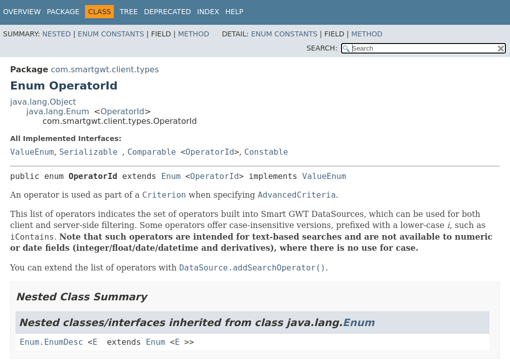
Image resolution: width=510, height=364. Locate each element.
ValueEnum (32, 152)
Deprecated (167, 12)
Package (63, 12)
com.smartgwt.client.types (105, 69)
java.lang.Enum (57, 111)
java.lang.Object (43, 102)
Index (208, 12)
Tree (128, 12)
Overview (22, 12)
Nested (56, 34)
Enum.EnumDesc (51, 342)
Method (193, 34)
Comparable (152, 152)
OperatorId (123, 111)
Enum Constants (111, 34)
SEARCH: (322, 48)
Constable (266, 152)
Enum (171, 176)
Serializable (88, 152)
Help (234, 12)
